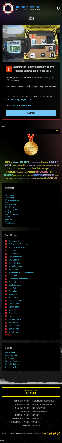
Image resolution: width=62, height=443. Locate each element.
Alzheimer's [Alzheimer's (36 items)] (16, 162)
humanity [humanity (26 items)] (52, 169)
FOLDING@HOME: (17, 418)
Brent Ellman (14, 313)
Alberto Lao (13, 294)
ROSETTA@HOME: (16, 422)
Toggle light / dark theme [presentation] (58, 8)
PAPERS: (34, 422)
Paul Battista (14, 260)
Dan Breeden (14, 254)
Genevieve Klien (15, 241)
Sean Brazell (14, 307)
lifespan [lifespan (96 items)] (53, 172)
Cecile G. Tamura (15, 285)
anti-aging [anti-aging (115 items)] (24, 162)
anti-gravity (9, 222)
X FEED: (17, 408)
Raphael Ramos (15, 301)
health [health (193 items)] (35, 168)
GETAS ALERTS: (36, 404)
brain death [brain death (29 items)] (38, 165)
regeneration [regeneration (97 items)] (48, 175)
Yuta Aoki (13, 288)
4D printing (9, 198)
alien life (8, 219)
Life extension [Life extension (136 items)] (42, 171)
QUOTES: (34, 425)
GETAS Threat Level (31, 392)
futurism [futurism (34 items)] (25, 169)
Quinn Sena (13, 250)
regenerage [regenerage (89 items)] (38, 175)
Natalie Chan (14, 304)
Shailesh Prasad (15, 257)
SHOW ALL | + (8, 335)
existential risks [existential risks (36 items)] (8, 169)
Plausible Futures (12, 364)
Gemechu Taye (15, 263)
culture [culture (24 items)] (55, 165)
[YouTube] (54, 433)
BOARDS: (35, 411)
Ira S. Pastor (14, 329)
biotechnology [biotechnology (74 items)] (17, 165)
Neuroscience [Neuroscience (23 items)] (19, 175)
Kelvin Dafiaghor (15, 266)
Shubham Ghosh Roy (17, 247)
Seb (10, 316)
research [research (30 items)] (57, 175)
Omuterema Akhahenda (18, 279)
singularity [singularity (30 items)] (11, 178)
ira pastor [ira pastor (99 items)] (31, 172)
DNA (7, 202)
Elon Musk (9, 207)
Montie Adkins (14, 326)
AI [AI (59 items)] (11, 162)
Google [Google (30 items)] (29, 169)
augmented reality (26, 105)
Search (57, 131)
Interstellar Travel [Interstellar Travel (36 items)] (22, 172)
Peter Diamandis (12, 200)
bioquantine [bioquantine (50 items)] (44, 162)
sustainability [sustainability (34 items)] (22, 178)
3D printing (9, 195)
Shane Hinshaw (15, 297)
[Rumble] (58, 433)
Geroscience (10, 352)
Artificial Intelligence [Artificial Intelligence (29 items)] (35, 162)
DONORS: (23, 411)
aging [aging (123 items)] (7, 162)
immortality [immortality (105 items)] (11, 172)
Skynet (8, 212)
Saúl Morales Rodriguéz (18, 244)
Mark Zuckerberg (12, 214)
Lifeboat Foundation (16, 433)
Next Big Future (11, 361)
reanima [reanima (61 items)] (30, 175)
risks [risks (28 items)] (7, 178)
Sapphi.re (38, 433)
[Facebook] (43, 433)
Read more (31, 113)
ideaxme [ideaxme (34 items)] (57, 169)
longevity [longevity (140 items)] (8, 175)
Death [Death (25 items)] (58, 165)
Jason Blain (13, 322)
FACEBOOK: (16, 401)
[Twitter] (46, 433)
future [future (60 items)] (20, 169)
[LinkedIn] (50, 433)
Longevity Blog (11, 355)
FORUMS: (25, 425)
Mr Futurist (9, 358)
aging (7, 217)
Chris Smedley (14, 332)
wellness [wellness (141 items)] (52, 178)
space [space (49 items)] (16, 178)
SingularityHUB (11, 367)
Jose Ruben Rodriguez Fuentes (21, 272)
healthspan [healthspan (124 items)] (44, 168)
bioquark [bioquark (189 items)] (53, 162)
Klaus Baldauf (14, 282)
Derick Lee (13, 291)
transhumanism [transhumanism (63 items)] (42, 178)
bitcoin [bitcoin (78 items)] (25, 165)
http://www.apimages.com (18, 99)
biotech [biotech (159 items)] (7, 165)
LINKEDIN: (17, 404)
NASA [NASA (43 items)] (14, 175)
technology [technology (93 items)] (31, 178)
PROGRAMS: (35, 418)
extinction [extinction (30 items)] (15, 169)
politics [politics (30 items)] (24, 175)
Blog (31, 18)
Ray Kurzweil (10, 205)
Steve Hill (12, 310)
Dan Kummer (14, 275)
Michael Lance (15, 319)
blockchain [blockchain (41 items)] (32, 166)
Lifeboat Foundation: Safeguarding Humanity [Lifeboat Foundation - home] (25, 8)
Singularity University (13, 210)
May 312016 (9, 69)
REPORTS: (35, 415)
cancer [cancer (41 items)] (43, 166)
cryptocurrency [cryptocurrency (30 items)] (49, 165)
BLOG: (34, 408)
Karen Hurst (15, 105)
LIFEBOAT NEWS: (37, 401)
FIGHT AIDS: (18, 415)
